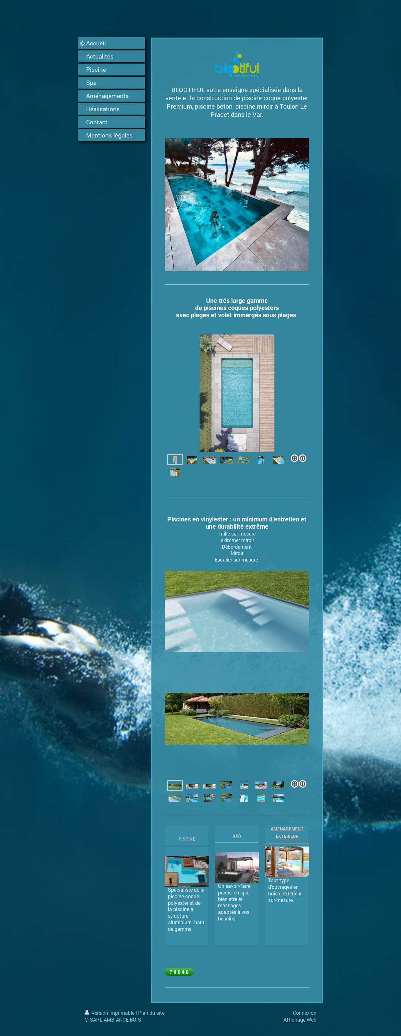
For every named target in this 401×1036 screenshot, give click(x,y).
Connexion (304, 1012)
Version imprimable (110, 1012)
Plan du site (151, 1012)
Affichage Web (300, 1019)
